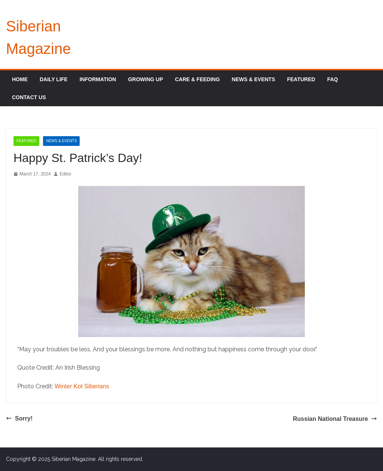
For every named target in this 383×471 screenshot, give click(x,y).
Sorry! (19, 418)
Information (98, 79)
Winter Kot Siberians (82, 386)
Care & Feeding (197, 79)
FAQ (332, 79)
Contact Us (29, 97)
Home (20, 79)
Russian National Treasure (335, 419)
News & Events (253, 79)
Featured (301, 79)
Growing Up (145, 79)
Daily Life (54, 79)
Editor (65, 174)
